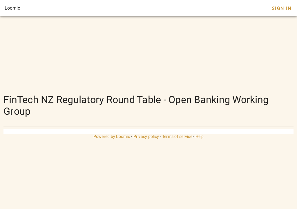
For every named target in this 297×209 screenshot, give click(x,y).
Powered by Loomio (111, 136)
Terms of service (177, 136)
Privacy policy (146, 136)
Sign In (281, 8)
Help (199, 136)
